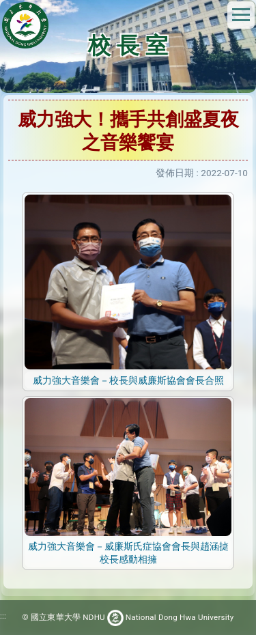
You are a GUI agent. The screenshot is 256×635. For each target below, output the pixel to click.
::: (3, 616)
